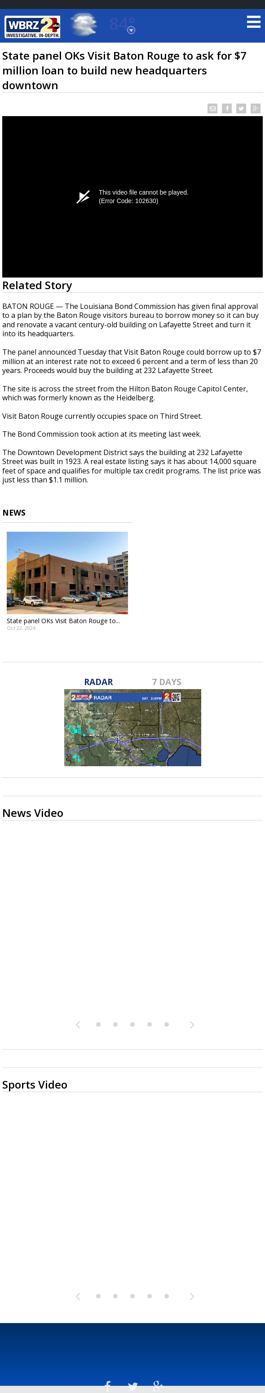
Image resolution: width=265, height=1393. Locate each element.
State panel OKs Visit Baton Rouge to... (63, 620)
